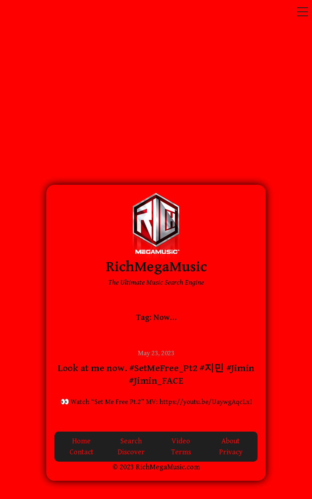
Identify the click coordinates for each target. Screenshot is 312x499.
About (230, 441)
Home (81, 441)
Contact (81, 452)
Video (180, 441)
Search (131, 441)
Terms (181, 452)
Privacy (231, 452)
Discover (131, 452)
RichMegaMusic (156, 267)
